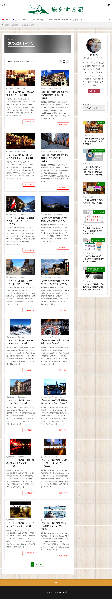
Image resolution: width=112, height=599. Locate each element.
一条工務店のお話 (99, 150)
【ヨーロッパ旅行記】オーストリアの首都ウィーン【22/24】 (20, 156)
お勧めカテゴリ (26, 61)
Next (41, 564)
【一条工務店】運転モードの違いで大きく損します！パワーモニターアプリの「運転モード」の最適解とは (93, 172)
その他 (102, 184)
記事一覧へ (93, 91)
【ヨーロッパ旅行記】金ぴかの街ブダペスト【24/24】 (20, 93)
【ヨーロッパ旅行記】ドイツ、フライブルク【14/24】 (20, 401)
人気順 (16, 61)
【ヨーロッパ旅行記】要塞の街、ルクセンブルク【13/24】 (54, 401)
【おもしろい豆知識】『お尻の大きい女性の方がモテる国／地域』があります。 (93, 287)
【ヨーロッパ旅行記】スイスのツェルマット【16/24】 (20, 342)
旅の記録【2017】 (28, 25)
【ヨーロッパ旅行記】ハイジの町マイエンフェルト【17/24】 (55, 282)
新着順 (9, 61)
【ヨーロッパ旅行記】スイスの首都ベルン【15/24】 (55, 342)
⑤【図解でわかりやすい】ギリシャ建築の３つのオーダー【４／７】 (93, 230)
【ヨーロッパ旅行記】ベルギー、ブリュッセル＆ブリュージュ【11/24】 (55, 463)
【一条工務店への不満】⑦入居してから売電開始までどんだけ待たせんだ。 (93, 259)
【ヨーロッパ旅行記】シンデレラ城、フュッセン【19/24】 (55, 219)
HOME (6, 25)
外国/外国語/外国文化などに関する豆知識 (95, 269)
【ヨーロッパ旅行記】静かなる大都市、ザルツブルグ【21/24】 (55, 158)
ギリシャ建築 (100, 212)
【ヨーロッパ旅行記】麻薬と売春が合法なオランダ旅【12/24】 (20, 463)
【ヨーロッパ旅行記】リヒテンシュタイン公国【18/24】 (20, 282)
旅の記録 (15, 25)
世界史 (102, 122)
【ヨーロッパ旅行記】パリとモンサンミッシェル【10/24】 (20, 524)
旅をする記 (63, 592)
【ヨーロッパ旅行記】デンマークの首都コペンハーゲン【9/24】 (55, 526)
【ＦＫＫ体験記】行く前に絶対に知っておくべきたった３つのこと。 (93, 202)
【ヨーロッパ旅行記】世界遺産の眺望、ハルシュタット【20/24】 (20, 220)
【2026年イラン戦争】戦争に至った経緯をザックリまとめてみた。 (93, 141)
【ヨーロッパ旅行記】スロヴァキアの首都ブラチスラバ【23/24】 (55, 95)
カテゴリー (87, 104)
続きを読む (28, 122)
